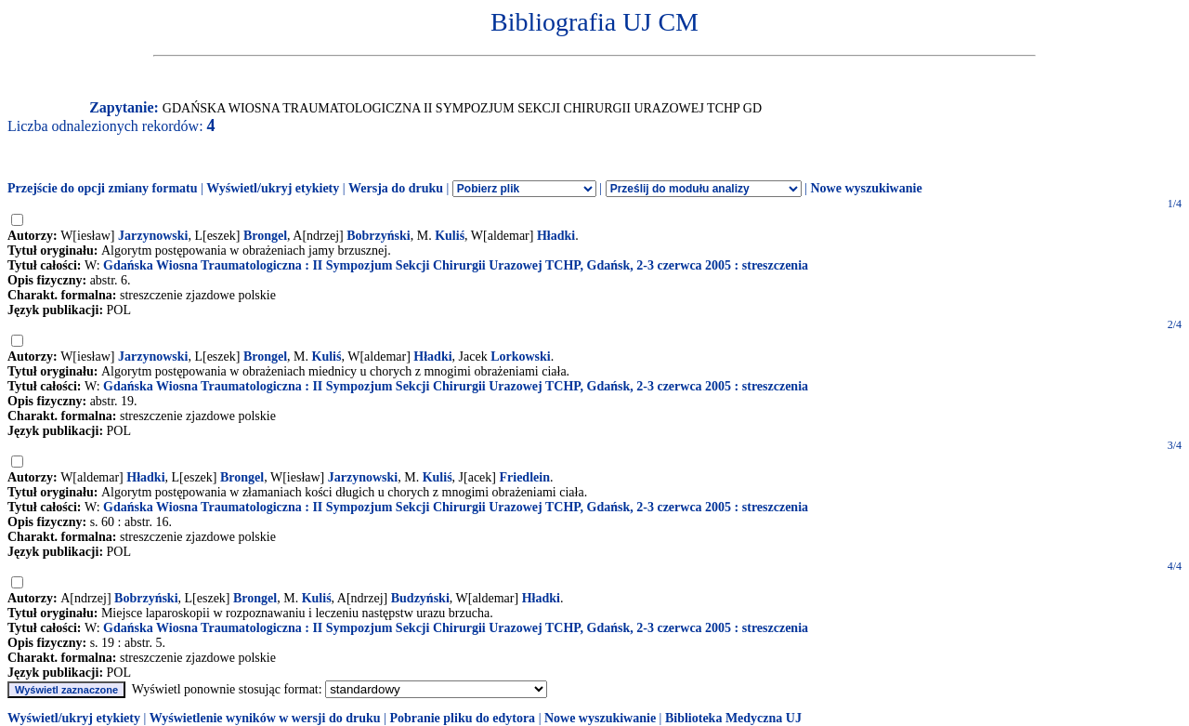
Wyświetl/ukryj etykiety (272, 188)
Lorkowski (520, 356)
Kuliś (449, 236)
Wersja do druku (395, 188)
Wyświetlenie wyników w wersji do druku (265, 718)
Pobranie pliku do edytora (462, 718)
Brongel (265, 236)
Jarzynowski (153, 236)
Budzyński (420, 598)
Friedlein (525, 477)
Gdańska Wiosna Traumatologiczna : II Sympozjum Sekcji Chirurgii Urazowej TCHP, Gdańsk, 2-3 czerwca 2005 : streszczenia (455, 265)
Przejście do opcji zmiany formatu (102, 188)
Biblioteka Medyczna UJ (733, 718)
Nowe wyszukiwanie (865, 188)
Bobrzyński (378, 236)
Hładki (556, 236)
